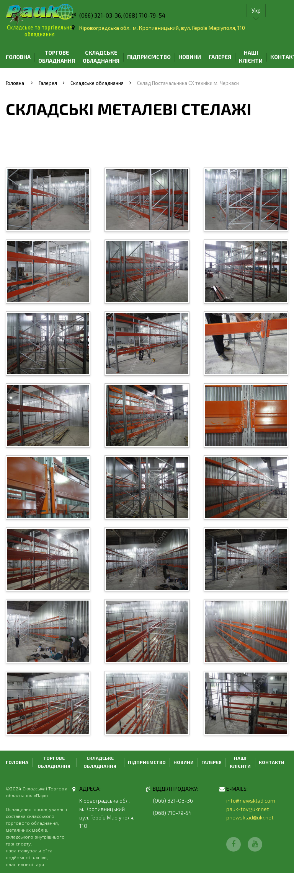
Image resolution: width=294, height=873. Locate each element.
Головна (18, 57)
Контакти (271, 762)
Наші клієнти (251, 56)
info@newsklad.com (250, 800)
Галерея (220, 57)
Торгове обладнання (56, 56)
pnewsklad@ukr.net (250, 817)
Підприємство (149, 57)
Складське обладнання (101, 56)
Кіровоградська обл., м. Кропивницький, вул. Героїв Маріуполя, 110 (162, 27)
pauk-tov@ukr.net (247, 809)
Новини (189, 57)
